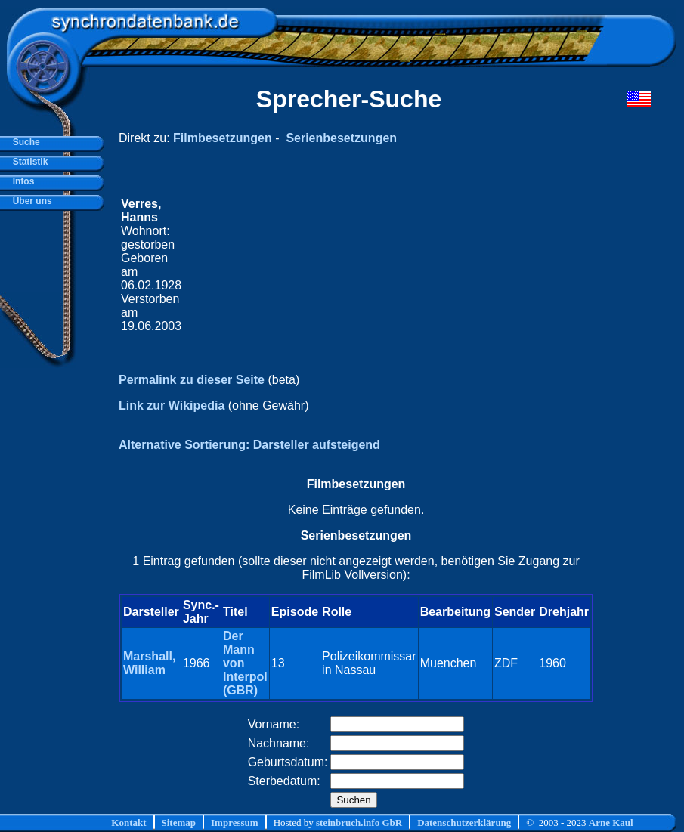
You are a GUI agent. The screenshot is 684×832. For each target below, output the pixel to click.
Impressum (234, 822)
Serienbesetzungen (341, 137)
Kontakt (128, 822)
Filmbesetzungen (222, 137)
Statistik (28, 161)
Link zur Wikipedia (171, 405)
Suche (24, 142)
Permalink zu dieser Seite (192, 379)
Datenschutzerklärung (464, 822)
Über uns (30, 201)
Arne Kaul (611, 822)
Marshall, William (149, 663)
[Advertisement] (387, 265)
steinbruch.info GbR (359, 822)
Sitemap (179, 822)
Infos (21, 181)
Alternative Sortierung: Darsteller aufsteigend (249, 444)
